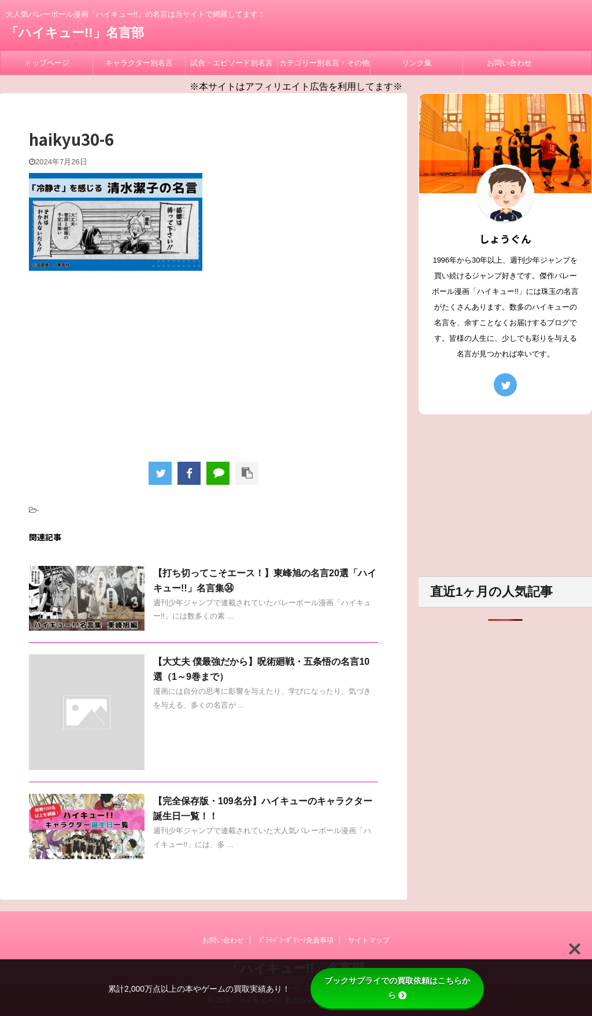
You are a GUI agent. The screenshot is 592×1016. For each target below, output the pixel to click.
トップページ (46, 62)
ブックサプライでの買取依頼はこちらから (397, 988)
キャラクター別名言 (139, 62)
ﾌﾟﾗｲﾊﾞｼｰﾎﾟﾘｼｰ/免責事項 (295, 940)
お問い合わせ (509, 62)
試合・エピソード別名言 (231, 62)
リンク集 (417, 62)
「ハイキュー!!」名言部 (75, 32)
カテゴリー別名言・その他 (324, 62)
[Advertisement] (203, 363)
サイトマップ (369, 940)
